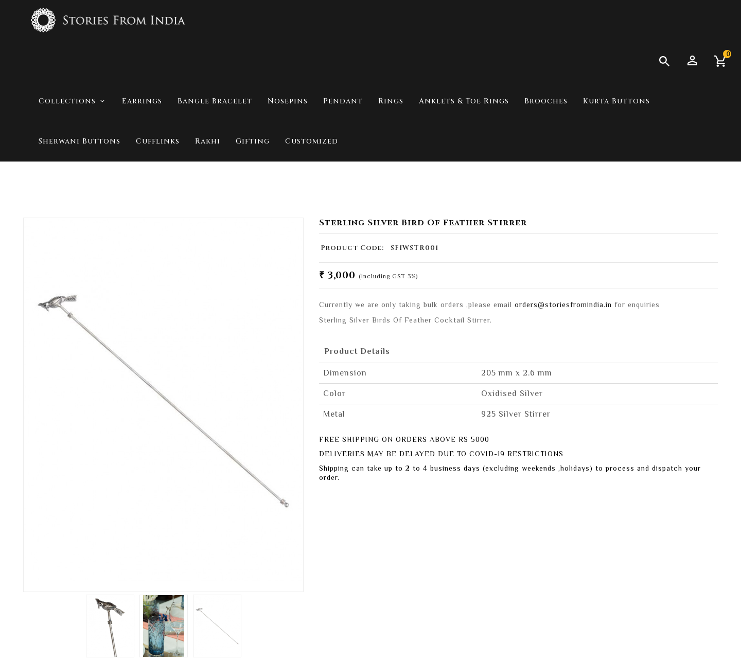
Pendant (343, 101)
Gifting (253, 141)
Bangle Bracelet (215, 101)
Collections (645, 185)
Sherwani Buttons (79, 141)
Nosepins (288, 101)
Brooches (546, 101)
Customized (311, 141)
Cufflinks (158, 141)
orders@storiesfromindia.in (563, 304)
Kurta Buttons (616, 101)
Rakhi (207, 141)
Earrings (142, 101)
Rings (390, 101)
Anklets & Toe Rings (464, 101)
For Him (699, 185)
